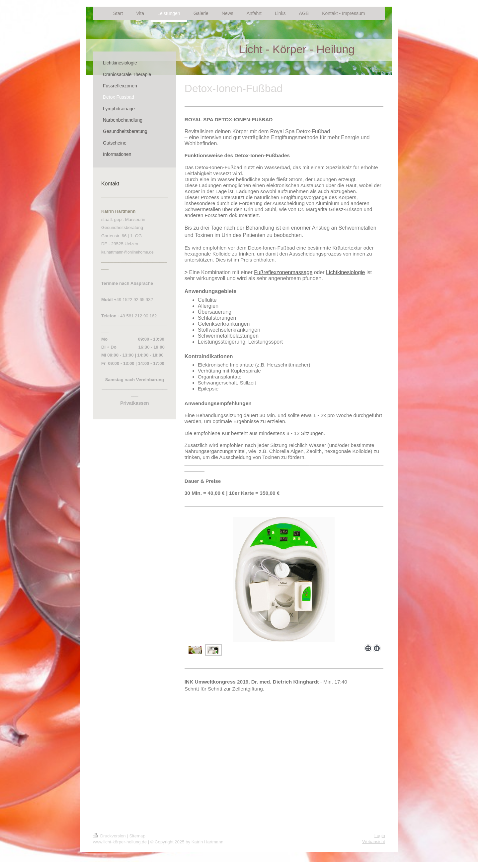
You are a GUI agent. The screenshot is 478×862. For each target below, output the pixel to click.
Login (379, 835)
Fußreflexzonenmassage (283, 272)
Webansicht (373, 841)
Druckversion (110, 835)
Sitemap (137, 835)
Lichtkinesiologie (345, 272)
